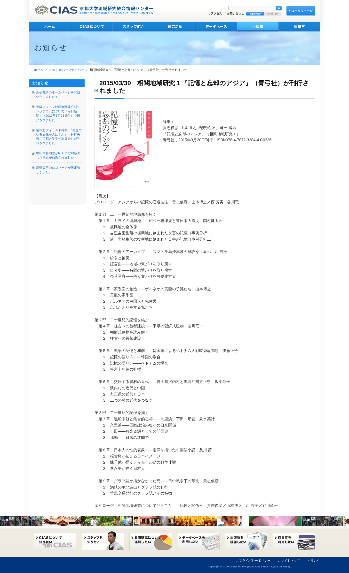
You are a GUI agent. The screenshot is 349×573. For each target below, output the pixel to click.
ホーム (38, 70)
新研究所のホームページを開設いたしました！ (58, 95)
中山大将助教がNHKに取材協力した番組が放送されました (58, 155)
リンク (315, 560)
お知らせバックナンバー (66, 70)
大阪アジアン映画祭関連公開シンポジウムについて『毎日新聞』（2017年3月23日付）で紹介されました (58, 113)
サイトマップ (290, 560)
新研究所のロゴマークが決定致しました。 (58, 170)
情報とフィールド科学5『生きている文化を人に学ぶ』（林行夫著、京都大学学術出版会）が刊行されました (59, 136)
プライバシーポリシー (254, 560)
